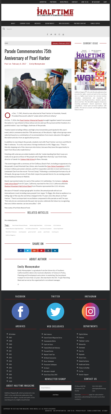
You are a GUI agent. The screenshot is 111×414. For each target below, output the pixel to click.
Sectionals (82, 347)
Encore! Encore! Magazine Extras (53, 337)
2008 (10, 341)
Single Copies (95, 23)
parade (39, 231)
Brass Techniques (49, 361)
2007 (10, 337)
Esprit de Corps (48, 344)
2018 (10, 374)
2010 (10, 347)
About (13, 23)
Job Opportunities (59, 411)
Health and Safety (84, 364)
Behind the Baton (84, 361)
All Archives (12, 334)
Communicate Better (50, 341)
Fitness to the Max (84, 368)
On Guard (46, 368)
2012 (10, 354)
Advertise (43, 2)
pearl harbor (47, 231)
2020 (10, 381)
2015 (10, 364)
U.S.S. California (57, 225)
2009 (10, 344)
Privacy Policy (81, 411)
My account (96, 2)
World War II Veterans (11, 231)
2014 (10, 361)
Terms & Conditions (94, 411)
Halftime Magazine (10, 235)
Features (81, 337)
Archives (38, 23)
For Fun (81, 371)
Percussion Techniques (50, 364)
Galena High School (27, 159)
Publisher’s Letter (84, 341)
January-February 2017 (61, 43)
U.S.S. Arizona (47, 225)
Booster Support (84, 374)
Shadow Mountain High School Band (18, 186)
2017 (10, 371)
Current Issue (25, 23)
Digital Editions (83, 334)
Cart (105, 2)
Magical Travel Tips (49, 354)
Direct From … (83, 357)
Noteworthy (82, 344)
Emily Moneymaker (37, 63)
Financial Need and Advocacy (52, 348)
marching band (22, 231)
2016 (10, 368)
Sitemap (105, 411)
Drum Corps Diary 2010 (50, 374)
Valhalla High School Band (36, 225)
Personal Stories (48, 351)
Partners (53, 2)
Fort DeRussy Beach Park (31, 228)
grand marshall (32, 231)
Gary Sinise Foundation (55, 166)
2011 (10, 351)
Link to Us (84, 2)
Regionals (81, 354)
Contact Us (85, 394)
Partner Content (80, 23)
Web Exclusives (64, 23)
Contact (75, 2)
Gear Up (81, 351)
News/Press (64, 2)
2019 (10, 378)
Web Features (48, 334)
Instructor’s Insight (49, 371)
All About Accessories (50, 358)
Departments (49, 23)
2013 (10, 357)
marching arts (55, 231)
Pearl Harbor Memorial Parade (31, 120)
